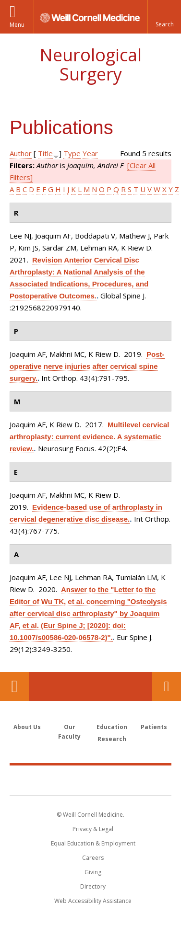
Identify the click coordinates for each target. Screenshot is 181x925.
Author (21, 153)
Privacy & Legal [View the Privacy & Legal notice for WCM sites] (92, 829)
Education (112, 727)
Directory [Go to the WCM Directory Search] (93, 886)
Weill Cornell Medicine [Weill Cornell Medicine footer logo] (91, 780)
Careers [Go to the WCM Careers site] (93, 858)
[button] (164, 17)
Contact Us (166, 686)
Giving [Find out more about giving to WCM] (92, 872)
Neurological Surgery (90, 64)
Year (90, 153)
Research (111, 739)
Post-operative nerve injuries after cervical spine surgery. (87, 366)
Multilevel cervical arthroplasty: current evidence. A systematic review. (89, 437)
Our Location (14, 686)
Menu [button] (17, 25)
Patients (154, 727)
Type (72, 153)
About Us (27, 727)
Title (45, 153)
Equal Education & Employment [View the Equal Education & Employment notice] (93, 843)
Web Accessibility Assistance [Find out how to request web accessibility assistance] (93, 901)
